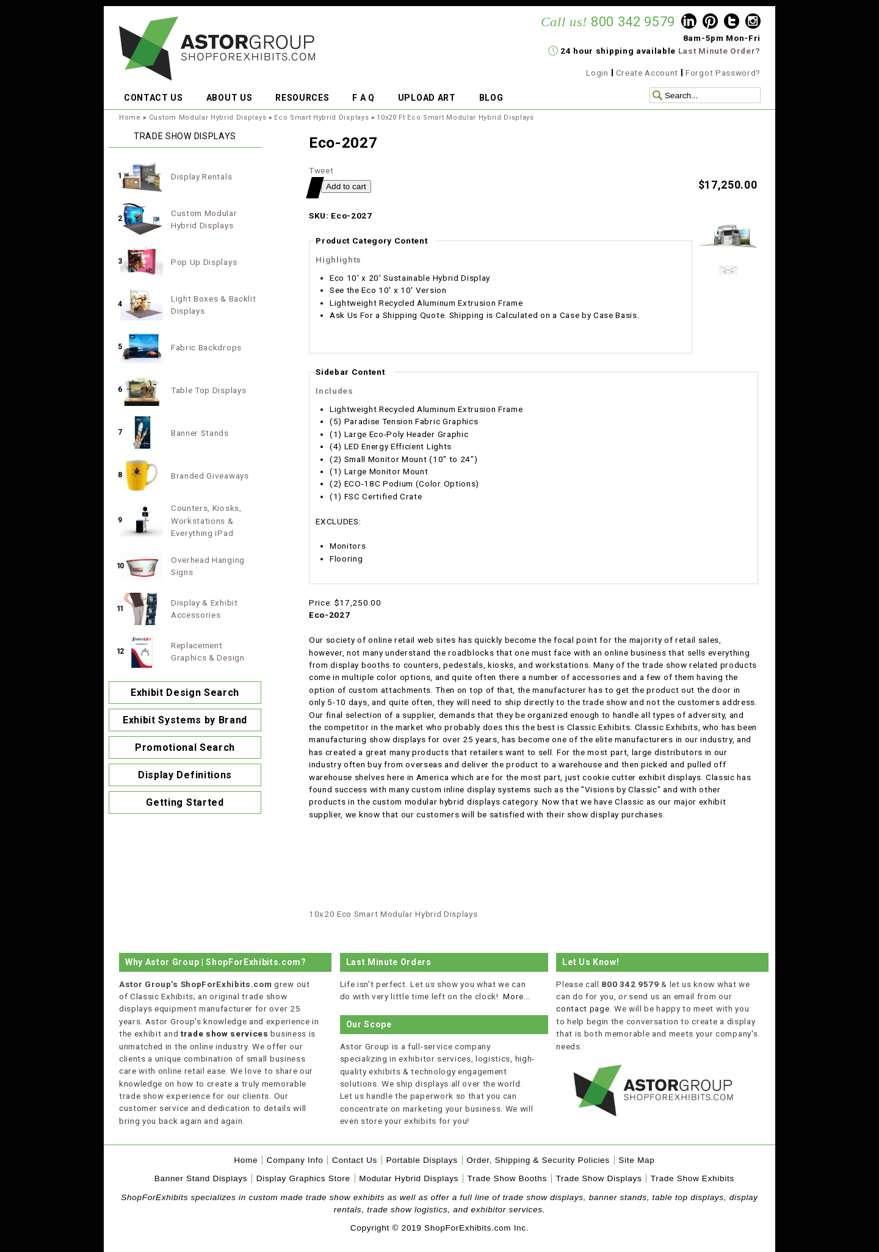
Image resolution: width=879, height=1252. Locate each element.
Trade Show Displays (599, 1178)
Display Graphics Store (303, 1178)
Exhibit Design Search (185, 692)
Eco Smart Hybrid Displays (321, 117)
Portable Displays (421, 1160)
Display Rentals (201, 176)
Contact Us (354, 1160)
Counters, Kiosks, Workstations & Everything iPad (206, 520)
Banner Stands (200, 433)
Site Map (636, 1160)
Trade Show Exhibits (692, 1178)
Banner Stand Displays (201, 1178)
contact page (582, 1008)
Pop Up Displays (204, 262)
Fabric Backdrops (206, 347)
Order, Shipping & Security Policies (538, 1160)
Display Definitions (185, 775)
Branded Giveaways (210, 475)
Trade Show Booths (507, 1178)
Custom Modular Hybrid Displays (207, 117)
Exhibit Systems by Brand (185, 720)
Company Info (295, 1160)
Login (597, 72)
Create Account (647, 72)
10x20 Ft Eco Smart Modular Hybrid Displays (455, 117)
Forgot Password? (723, 72)
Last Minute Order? (719, 51)
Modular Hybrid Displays (408, 1178)
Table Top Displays (208, 390)
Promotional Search (185, 747)
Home (130, 117)
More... (516, 996)
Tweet (321, 170)
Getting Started (184, 802)
